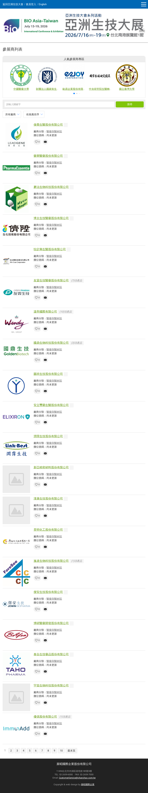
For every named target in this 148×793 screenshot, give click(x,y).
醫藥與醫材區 (54, 131)
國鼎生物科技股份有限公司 (51, 342)
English (43, 4)
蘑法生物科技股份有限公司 (51, 187)
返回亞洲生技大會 (13, 4)
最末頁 (71, 750)
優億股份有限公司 (45, 716)
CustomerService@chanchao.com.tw (77, 777)
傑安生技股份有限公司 (48, 592)
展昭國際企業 (87, 784)
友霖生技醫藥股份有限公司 (51, 280)
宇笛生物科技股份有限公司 (51, 685)
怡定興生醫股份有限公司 (50, 249)
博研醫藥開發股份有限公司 (51, 623)
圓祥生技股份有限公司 (48, 374)
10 (61, 750)
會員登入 (31, 4)
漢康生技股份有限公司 (48, 498)
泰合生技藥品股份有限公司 (51, 654)
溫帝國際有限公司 (45, 311)
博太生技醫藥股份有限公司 (51, 218)
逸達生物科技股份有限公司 (51, 561)
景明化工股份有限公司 (48, 529)
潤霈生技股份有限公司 (48, 436)
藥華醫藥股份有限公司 (48, 155)
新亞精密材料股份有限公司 (51, 467)
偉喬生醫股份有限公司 (48, 124)
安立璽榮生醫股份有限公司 (51, 405)
